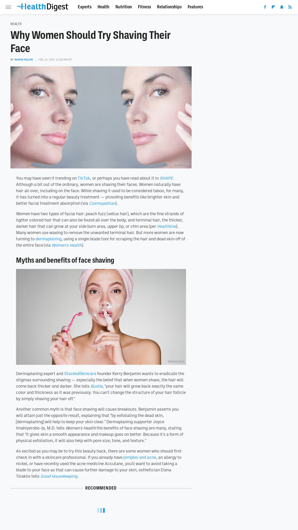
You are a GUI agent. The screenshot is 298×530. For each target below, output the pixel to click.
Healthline (166, 226)
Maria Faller (24, 59)
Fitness (144, 7)
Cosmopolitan (102, 203)
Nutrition (123, 7)
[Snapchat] (281, 8)
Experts (85, 7)
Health (103, 7)
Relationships (169, 7)
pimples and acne (139, 457)
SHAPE (166, 178)
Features (195, 7)
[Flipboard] (273, 8)
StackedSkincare (80, 373)
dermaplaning (49, 238)
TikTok (84, 178)
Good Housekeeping (58, 476)
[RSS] (290, 8)
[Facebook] (265, 8)
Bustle (96, 386)
